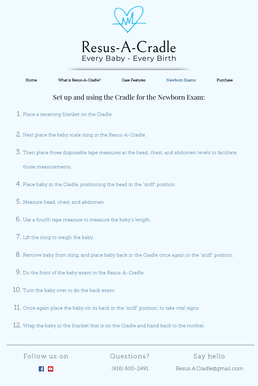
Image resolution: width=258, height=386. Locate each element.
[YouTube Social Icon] (50, 369)
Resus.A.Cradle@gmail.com (209, 369)
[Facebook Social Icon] (41, 369)
